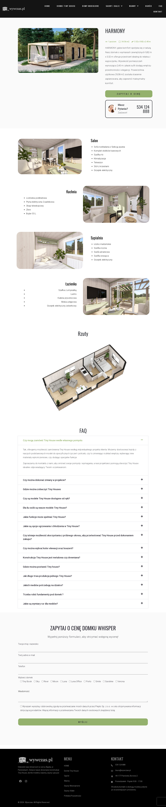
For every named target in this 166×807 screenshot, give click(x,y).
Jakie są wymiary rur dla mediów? (40, 603)
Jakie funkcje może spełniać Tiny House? (44, 517)
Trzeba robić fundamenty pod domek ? (43, 594)
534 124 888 (143, 109)
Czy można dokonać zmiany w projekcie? (44, 480)
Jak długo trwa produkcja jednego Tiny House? (47, 576)
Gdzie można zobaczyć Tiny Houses (42, 489)
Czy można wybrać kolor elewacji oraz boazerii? (48, 548)
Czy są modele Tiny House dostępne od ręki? (46, 498)
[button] (20, 51)
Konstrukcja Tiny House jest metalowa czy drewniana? (51, 557)
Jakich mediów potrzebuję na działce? (43, 585)
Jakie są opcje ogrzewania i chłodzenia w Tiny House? (51, 526)
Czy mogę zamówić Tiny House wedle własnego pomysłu (52, 440)
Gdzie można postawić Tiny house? (41, 566)
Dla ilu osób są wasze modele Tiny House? (45, 507)
